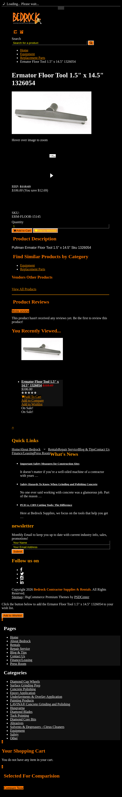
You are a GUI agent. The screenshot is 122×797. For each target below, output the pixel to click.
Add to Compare (32, 400)
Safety (14, 734)
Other (14, 738)
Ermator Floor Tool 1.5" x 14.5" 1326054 (40, 383)
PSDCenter (81, 597)
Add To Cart (31, 396)
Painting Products (22, 700)
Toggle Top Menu (61, 8)
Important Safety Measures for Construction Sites (49, 463)
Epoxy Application (22, 693)
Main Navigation (15, 52)
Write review (20, 311)
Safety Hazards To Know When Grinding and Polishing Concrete (58, 484)
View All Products (24, 289)
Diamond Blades (21, 712)
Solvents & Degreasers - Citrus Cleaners (37, 727)
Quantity (17, 222)
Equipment (27, 54)
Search (16, 38)
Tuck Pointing (19, 715)
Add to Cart (22, 230)
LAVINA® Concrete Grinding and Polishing (40, 704)
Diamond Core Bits (23, 719)
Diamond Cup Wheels (25, 681)
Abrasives (16, 723)
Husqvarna (17, 708)
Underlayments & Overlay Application (36, 696)
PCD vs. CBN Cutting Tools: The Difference (46, 505)
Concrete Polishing (23, 689)
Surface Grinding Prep (25, 685)
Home (24, 50)
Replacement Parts (32, 58)
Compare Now (13, 788)
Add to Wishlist (45, 230)
